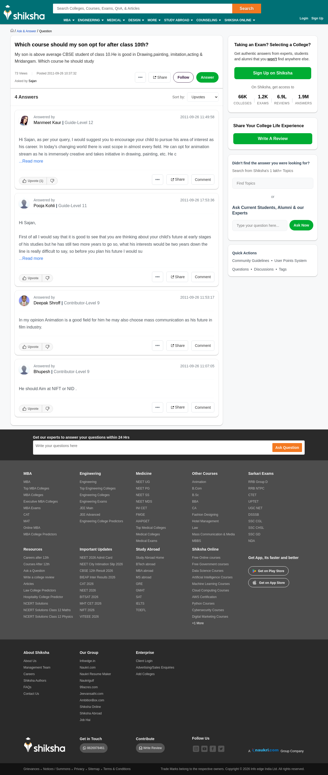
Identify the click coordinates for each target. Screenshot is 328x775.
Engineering (90, 20)
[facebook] (212, 749)
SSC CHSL (256, 528)
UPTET (253, 501)
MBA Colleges (33, 495)
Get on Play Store (268, 571)
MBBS (196, 541)
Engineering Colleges (95, 495)
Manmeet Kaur (47, 122)
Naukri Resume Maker (95, 674)
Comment (203, 179)
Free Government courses (210, 564)
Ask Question (287, 447)
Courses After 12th (37, 564)
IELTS (140, 603)
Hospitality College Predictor (43, 597)
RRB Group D (258, 482)
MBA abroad (144, 571)
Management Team (37, 667)
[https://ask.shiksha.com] (27, 31)
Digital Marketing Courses (210, 616)
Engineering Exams (93, 501)
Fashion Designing (205, 514)
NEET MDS (144, 501)
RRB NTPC (256, 488)
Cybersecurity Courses (208, 610)
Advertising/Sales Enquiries (155, 667)
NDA (251, 541)
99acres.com (89, 687)
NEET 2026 (88, 590)
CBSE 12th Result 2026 (96, 571)
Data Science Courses (207, 571)
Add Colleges (145, 674)
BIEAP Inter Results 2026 (97, 577)
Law (195, 528)
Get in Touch (91, 739)
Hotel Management (205, 521)
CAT (27, 514)
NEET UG (143, 482)
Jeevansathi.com (91, 694)
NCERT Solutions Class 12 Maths (47, 610)
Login (304, 18)
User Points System (290, 261)
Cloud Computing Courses (210, 590)
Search (246, 8)
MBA (69, 20)
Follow (183, 77)
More (153, 20)
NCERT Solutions (36, 603)
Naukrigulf (87, 680)
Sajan (33, 81)
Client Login (144, 661)
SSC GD (254, 534)
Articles (29, 584)
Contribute (145, 739)
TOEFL (141, 610)
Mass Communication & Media (213, 534)
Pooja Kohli (44, 205)
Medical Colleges (148, 534)
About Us (30, 661)
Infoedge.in (87, 661)
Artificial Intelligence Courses (212, 577)
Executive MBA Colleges (41, 501)
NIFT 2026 (87, 610)
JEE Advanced (90, 514)
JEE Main (86, 508)
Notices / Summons (56, 769)
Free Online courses (206, 557)
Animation (199, 482)
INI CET (141, 508)
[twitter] (221, 749)
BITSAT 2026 (89, 597)
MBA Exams (32, 508)
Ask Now (301, 225)
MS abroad (143, 577)
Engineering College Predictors (101, 521)
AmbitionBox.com (92, 700)
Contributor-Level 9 (81, 303)
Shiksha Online (239, 20)
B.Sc (195, 495)
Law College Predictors (40, 590)
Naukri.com (88, 667)
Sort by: (178, 97)
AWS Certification (204, 597)
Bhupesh (42, 371)
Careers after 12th (36, 557)
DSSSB (253, 514)
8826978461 (96, 748)
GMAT (140, 590)
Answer (207, 77)
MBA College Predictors (40, 534)
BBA (195, 501)
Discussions (264, 269)
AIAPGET (143, 521)
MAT (27, 521)
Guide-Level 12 (79, 122)
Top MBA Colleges (36, 488)
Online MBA (32, 528)
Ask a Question (34, 571)
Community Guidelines (250, 261)
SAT (139, 597)
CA (194, 508)
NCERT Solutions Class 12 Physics (48, 616)
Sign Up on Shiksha (272, 73)
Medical (116, 20)
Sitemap (94, 769)
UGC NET (255, 508)
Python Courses (203, 603)
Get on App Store (269, 582)
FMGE (140, 514)
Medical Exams (146, 541)
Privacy (79, 769)
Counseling (208, 20)
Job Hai (85, 720)
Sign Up (317, 18)
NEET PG (143, 488)
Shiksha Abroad (91, 713)
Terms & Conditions (117, 769)
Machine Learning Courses (211, 584)
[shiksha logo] (46, 745)
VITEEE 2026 (89, 616)
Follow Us (200, 738)
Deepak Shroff (47, 303)
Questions (240, 269)
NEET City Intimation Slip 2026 (101, 564)
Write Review (152, 748)
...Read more (31, 161)
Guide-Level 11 (72, 205)
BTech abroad (145, 564)
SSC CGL (255, 521)
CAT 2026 (87, 584)
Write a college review (39, 577)
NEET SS (142, 495)
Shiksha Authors (35, 680)
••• (140, 77)
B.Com (197, 488)
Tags (283, 269)
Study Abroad (178, 20)
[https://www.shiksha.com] (12, 31)
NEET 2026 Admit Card (96, 557)
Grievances (32, 769)
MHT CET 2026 (91, 603)
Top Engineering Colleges (98, 488)
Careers (29, 674)
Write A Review (273, 138)
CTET (252, 495)
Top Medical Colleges (151, 528)
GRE (139, 584)
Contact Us (31, 694)
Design (136, 20)
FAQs (27, 687)
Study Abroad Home (150, 557)
